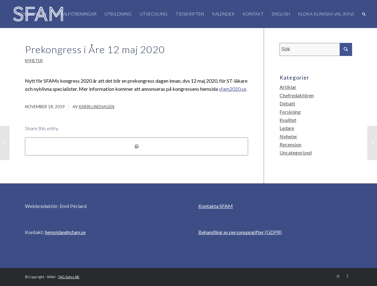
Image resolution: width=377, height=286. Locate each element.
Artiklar (288, 87)
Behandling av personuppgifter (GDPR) (240, 232)
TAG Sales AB (68, 277)
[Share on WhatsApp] (136, 146)
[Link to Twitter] (338, 276)
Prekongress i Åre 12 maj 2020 (95, 49)
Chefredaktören (297, 95)
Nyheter (34, 60)
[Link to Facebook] (347, 276)
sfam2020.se (232, 89)
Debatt (287, 103)
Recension (290, 144)
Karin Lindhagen (96, 106)
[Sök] (364, 14)
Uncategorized (296, 152)
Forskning (290, 112)
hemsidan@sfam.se (65, 232)
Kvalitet (288, 120)
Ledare (287, 128)
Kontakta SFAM (215, 206)
